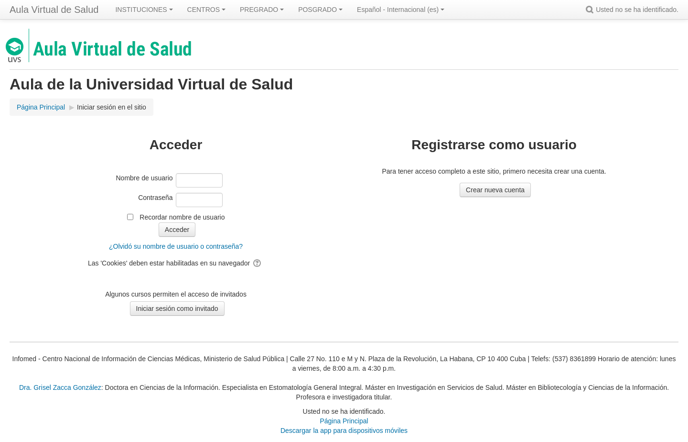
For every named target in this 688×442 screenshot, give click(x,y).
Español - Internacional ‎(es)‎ (400, 9)
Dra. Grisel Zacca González (60, 387)
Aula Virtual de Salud (54, 9)
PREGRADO (262, 9)
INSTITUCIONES (143, 9)
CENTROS (206, 9)
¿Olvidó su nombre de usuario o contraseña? (176, 246)
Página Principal (344, 421)
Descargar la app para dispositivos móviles (344, 430)
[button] (591, 9)
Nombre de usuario (144, 178)
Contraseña (155, 197)
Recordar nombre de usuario (182, 217)
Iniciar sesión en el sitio (111, 107)
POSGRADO (320, 9)
